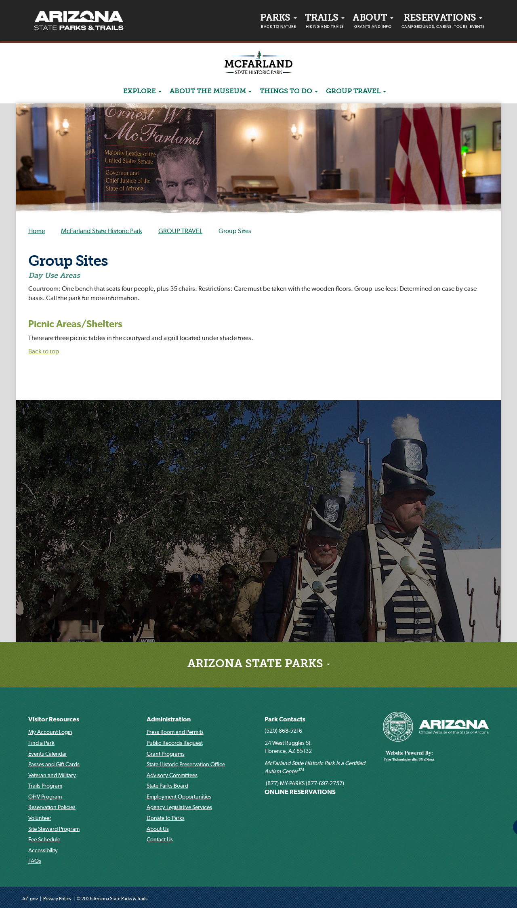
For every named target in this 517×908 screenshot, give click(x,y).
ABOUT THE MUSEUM (211, 91)
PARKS (278, 22)
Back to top (43, 351)
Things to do (289, 91)
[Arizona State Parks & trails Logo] (78, 20)
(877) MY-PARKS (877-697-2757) (304, 783)
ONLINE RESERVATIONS (300, 791)
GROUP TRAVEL (356, 91)
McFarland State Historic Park (101, 230)
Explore (142, 91)
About (373, 22)
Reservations (443, 22)
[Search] (394, 91)
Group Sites (68, 262)
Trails (325, 22)
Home (36, 230)
